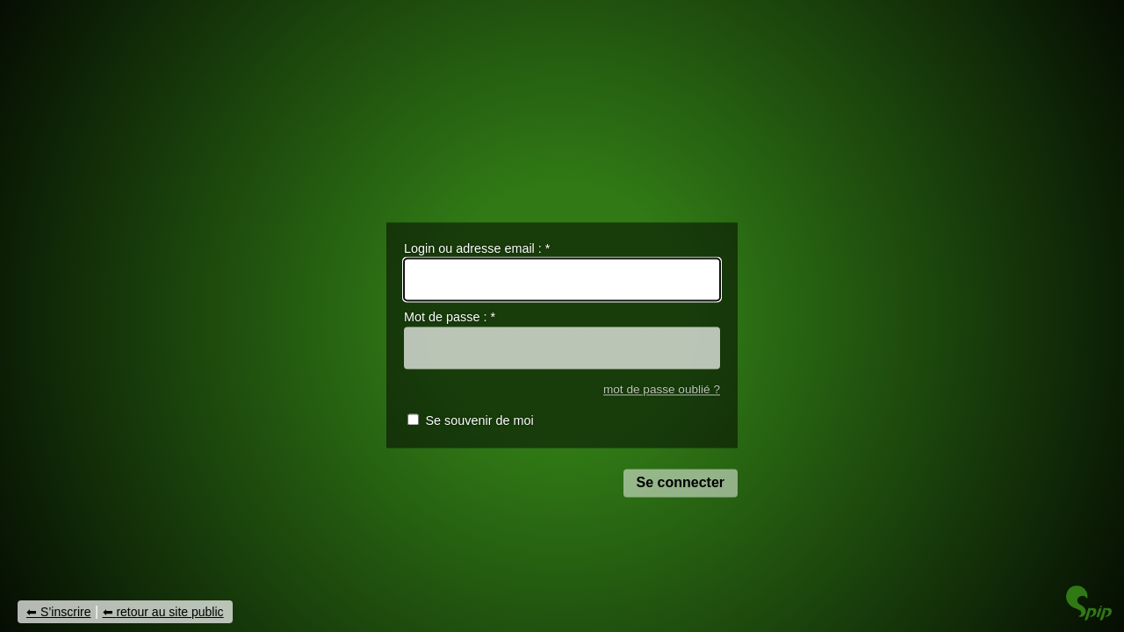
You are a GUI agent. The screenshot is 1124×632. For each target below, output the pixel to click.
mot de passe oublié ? (661, 389)
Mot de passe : (449, 318)
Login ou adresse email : (477, 248)
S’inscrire (65, 612)
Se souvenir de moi (479, 421)
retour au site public (169, 612)
